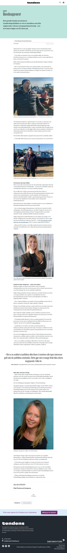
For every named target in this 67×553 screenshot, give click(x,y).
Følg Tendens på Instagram (22, 488)
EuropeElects (36, 323)
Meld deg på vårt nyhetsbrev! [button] (49, 512)
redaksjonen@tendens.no (10, 541)
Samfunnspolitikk (27, 502)
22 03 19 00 (6, 539)
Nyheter (5, 11)
